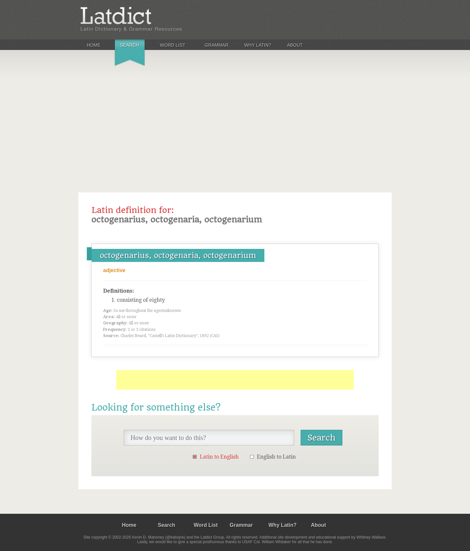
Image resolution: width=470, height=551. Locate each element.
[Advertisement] (235, 119)
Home (94, 45)
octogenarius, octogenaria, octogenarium (178, 255)
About (295, 45)
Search (129, 45)
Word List (172, 45)
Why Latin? (257, 45)
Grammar (216, 45)
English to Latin (276, 457)
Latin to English (219, 457)
